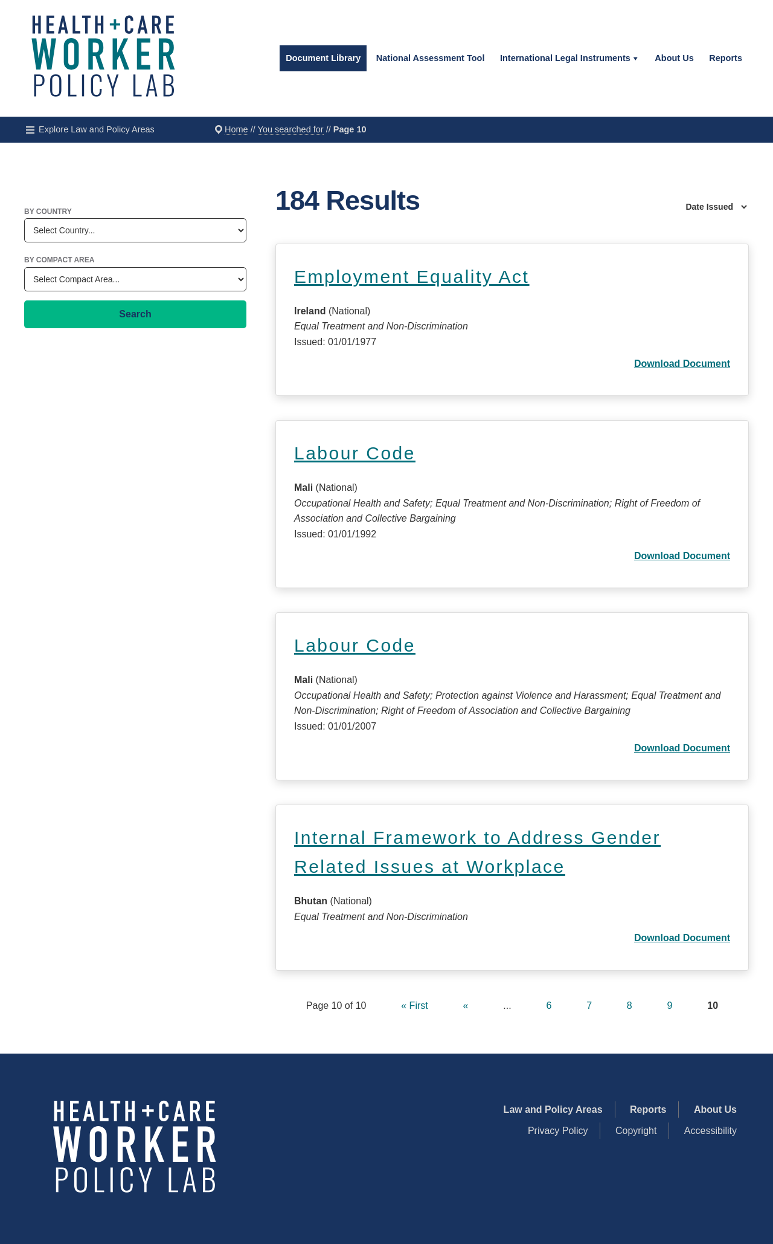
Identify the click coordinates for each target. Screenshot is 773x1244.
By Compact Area (59, 260)
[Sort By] (688, 206)
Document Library (323, 58)
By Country (48, 211)
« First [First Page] (414, 1005)
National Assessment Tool (430, 58)
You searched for (291, 129)
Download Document (682, 363)
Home (236, 129)
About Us (674, 58)
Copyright (635, 1131)
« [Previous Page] (466, 1005)
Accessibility (710, 1131)
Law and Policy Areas (553, 1109)
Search (135, 314)
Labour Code (354, 453)
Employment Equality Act (411, 277)
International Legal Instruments (565, 58)
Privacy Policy (558, 1131)
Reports (725, 58)
